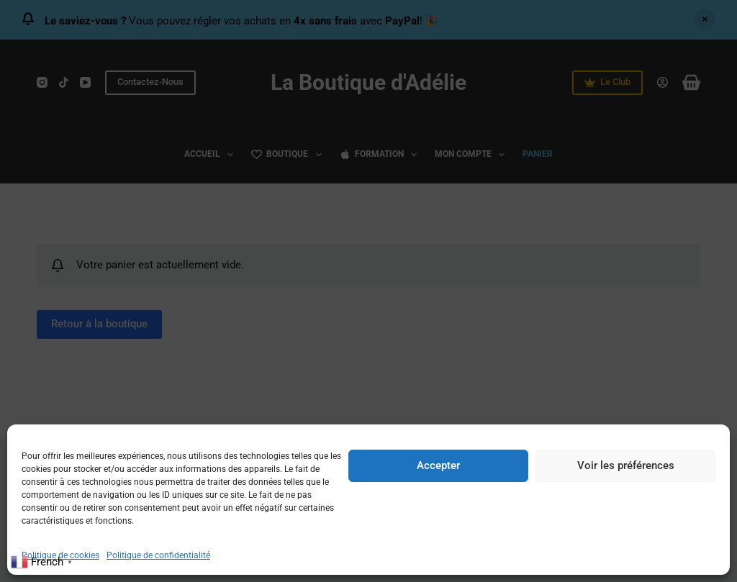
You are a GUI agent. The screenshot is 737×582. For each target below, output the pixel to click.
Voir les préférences (625, 465)
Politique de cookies (60, 555)
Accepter (438, 465)
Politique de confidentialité (158, 555)
